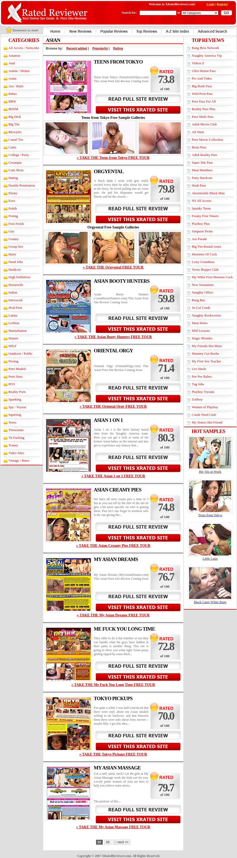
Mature (13, 338)
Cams (12, 147)
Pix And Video (202, 78)
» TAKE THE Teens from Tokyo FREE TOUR (113, 158)
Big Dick (14, 117)
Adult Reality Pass (204, 155)
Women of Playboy (205, 407)
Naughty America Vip (207, 55)
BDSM (13, 109)
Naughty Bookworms (206, 315)
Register (222, 4)
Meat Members (202, 170)
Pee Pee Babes (202, 376)
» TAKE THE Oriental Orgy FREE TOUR (113, 406)
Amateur (14, 55)
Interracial (15, 300)
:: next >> (122, 842)
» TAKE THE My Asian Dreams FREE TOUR (113, 615)
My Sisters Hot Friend (207, 422)
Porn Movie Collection (207, 140)
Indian (12, 292)
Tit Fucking (16, 438)
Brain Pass (199, 147)
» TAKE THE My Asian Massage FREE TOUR (113, 827)
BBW (12, 101)
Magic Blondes (202, 338)
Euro (11, 201)
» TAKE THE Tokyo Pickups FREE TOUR (113, 754)
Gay (11, 231)
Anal (11, 63)
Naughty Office (202, 292)
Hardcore (14, 269)
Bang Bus (198, 300)
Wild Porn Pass (202, 94)
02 (108, 842)
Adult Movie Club (204, 124)
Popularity (100, 48)
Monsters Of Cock (204, 254)
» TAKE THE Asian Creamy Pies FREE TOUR (113, 546)
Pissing (13, 361)
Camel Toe (15, 140)
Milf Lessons (201, 331)
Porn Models (17, 369)
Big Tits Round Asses (206, 246)
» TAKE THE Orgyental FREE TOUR (113, 267)
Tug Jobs (198, 384)
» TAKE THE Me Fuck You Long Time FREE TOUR (113, 685)
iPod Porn (15, 308)
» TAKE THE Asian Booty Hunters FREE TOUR (113, 337)
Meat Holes (200, 323)
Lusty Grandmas (203, 262)
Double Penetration (21, 185)
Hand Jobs (15, 262)
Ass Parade (199, 239)
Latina (12, 315)
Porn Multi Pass (203, 117)
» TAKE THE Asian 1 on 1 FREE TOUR (113, 476)
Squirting (14, 415)
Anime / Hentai (18, 71)
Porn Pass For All (204, 101)
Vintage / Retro (18, 460)
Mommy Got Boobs (205, 353)
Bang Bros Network (205, 48)
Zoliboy (197, 399)
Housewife (15, 285)
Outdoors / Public (20, 353)
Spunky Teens (201, 208)
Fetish (12, 208)
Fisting (13, 216)
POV (11, 384)
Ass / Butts (15, 86)
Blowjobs (15, 132)
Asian (12, 78)
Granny (13, 239)
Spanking (14, 399)
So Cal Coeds (201, 308)
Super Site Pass (202, 162)
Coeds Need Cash (204, 415)
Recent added (76, 48)
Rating (118, 48)
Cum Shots (15, 170)
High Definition (19, 277)
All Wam (198, 132)
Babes (12, 94)
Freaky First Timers (205, 216)
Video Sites (16, 453)
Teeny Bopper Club (205, 269)
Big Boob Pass (202, 86)
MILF (12, 346)
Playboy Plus (201, 224)
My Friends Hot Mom (207, 346)
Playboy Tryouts (203, 392)
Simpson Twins (202, 231)
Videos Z (198, 63)
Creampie (15, 162)
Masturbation (17, 331)
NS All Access (201, 201)
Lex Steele (199, 369)
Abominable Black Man (208, 193)
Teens (12, 422)
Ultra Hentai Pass (204, 71)
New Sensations (203, 285)
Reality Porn (17, 392)
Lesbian (13, 323)
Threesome (16, 430)
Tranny (13, 445)
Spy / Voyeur (17, 407)
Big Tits (13, 124)
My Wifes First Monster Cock (212, 277)
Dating (13, 178)
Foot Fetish (16, 224)
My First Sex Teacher (206, 361)
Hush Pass (199, 185)
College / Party (18, 155)
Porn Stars (15, 376)
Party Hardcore (202, 178)
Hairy (12, 254)
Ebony (12, 193)
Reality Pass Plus (203, 109)
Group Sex (15, 246)
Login (210, 4)
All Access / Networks (23, 48)
